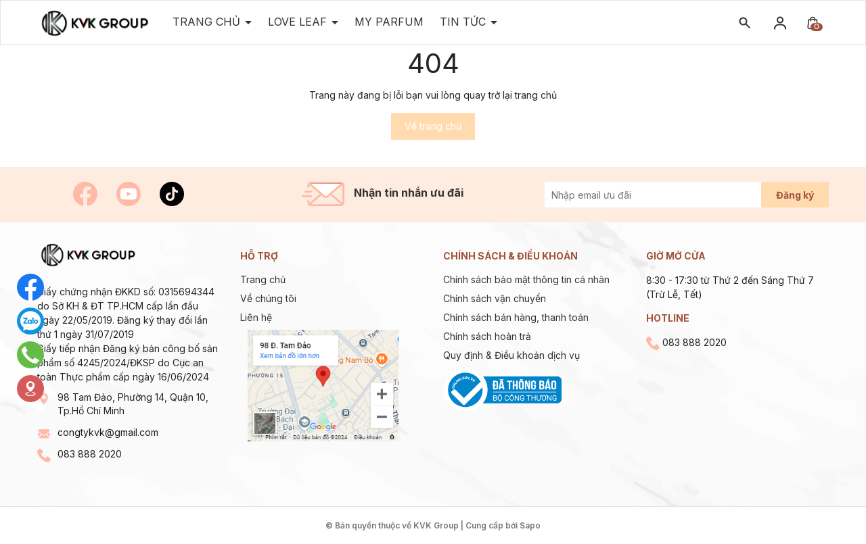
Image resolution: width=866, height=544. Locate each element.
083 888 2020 (90, 454)
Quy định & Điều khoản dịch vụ (511, 355)
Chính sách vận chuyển (494, 298)
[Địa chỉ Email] (668, 194)
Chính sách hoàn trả (487, 336)
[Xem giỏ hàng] (812, 22)
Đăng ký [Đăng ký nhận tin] (795, 195)
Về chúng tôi (268, 298)
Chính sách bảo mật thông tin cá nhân (526, 279)
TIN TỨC (464, 21)
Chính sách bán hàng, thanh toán (516, 317)
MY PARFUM (389, 21)
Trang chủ (263, 279)
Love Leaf (299, 21)
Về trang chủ (433, 126)
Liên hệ (256, 317)
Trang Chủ (208, 21)
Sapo (530, 525)
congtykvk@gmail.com (108, 432)
